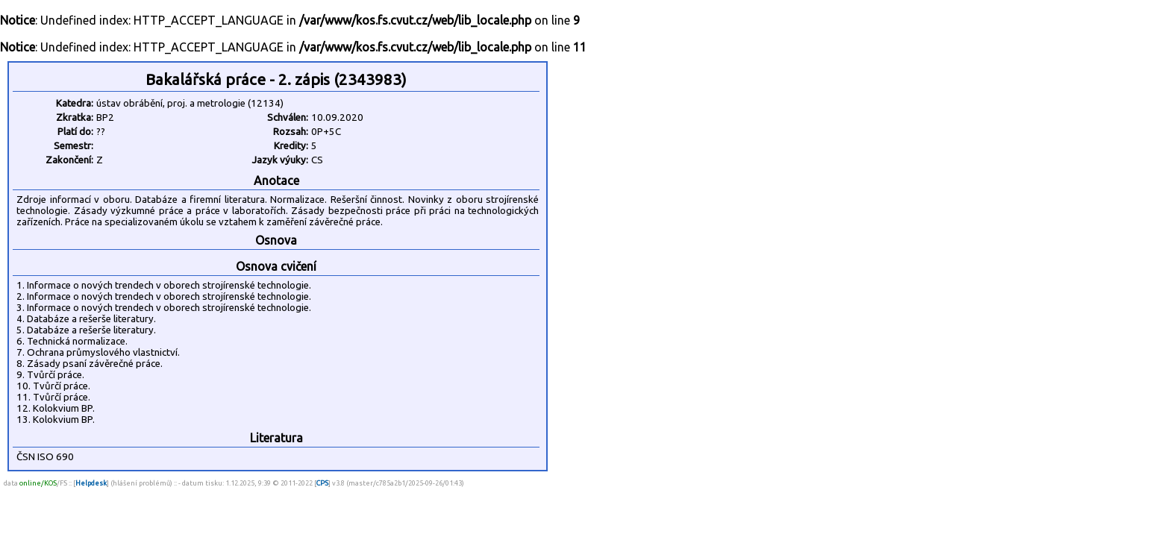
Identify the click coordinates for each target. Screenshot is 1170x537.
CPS (322, 483)
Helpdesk (91, 483)
